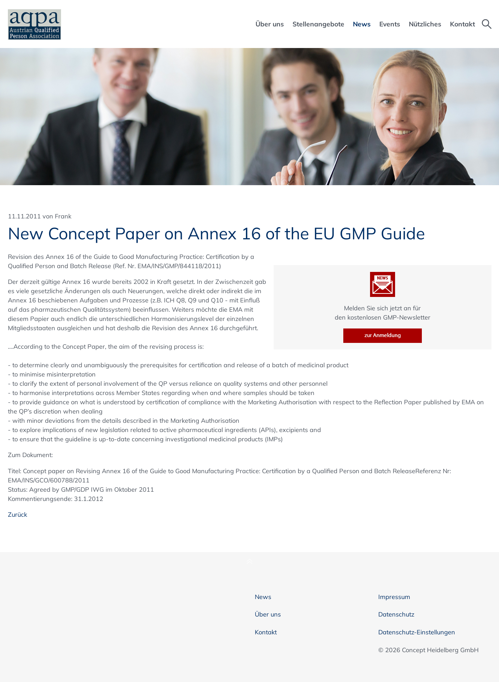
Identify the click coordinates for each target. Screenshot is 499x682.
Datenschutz (396, 614)
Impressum (394, 597)
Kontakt (266, 632)
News (263, 597)
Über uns (268, 614)
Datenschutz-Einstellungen (416, 632)
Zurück (17, 514)
